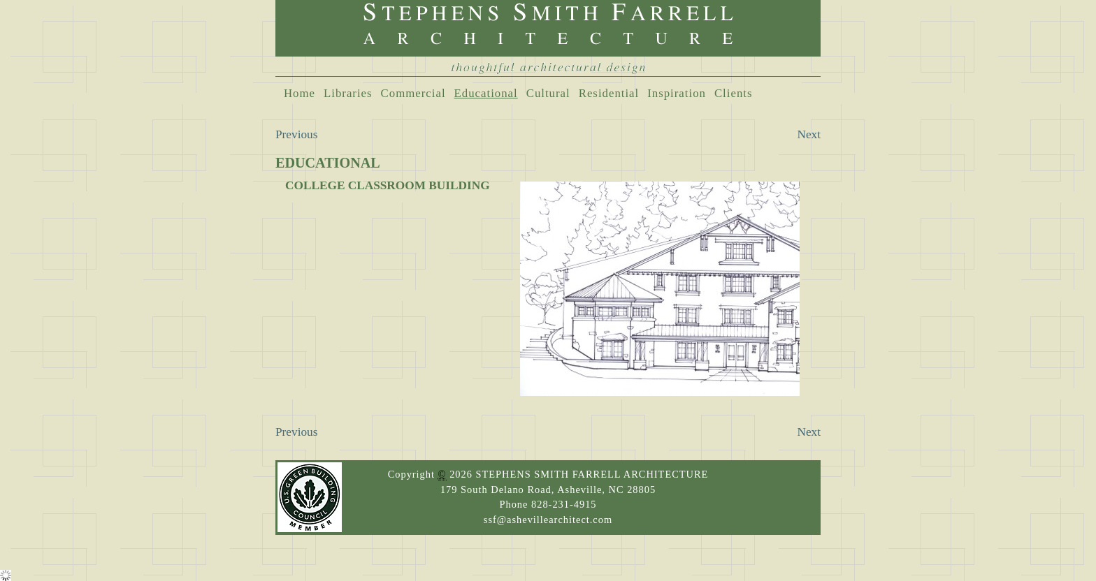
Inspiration (676, 93)
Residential (609, 93)
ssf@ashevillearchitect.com (548, 519)
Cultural (548, 93)
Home (299, 93)
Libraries (348, 93)
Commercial (413, 93)
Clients (733, 93)
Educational (486, 93)
